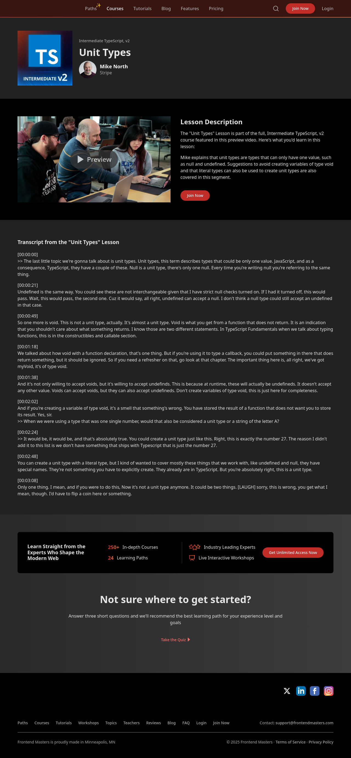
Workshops (88, 722)
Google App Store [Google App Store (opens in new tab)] (314, 707)
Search (276, 8)
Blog (166, 8)
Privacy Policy (321, 742)
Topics (111, 722)
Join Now (300, 8)
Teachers (131, 722)
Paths (91, 8)
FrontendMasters (46, 7)
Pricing (216, 8)
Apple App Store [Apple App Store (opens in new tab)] (275, 707)
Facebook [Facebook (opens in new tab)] (314, 691)
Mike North (114, 66)
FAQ (186, 722)
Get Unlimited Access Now (293, 552)
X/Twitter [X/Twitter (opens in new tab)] (287, 691)
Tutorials (142, 8)
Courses (115, 8)
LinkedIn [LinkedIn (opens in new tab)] (301, 691)
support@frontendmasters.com (304, 722)
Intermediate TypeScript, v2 (104, 40)
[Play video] (94, 159)
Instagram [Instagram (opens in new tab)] (328, 691)
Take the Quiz (173, 639)
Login (327, 8)
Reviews (153, 722)
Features (190, 8)
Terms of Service (290, 742)
